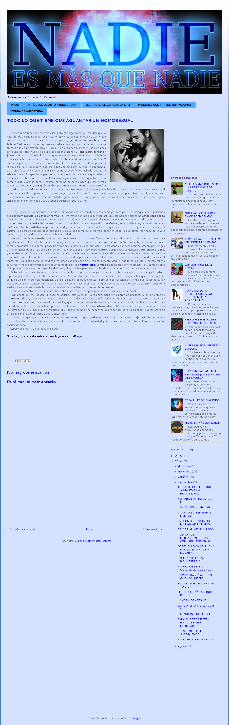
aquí (80, 336)
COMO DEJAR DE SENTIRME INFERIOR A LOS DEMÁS (203, 240)
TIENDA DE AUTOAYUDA (27, 111)
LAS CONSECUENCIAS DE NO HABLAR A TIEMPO (194, 522)
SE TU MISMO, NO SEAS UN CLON (196, 607)
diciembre (184, 466)
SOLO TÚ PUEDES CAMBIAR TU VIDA (196, 584)
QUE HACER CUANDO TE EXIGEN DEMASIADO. (201, 214)
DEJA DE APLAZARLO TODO (196, 529)
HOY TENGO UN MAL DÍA (194, 507)
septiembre (185, 482)
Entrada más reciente (22, 529)
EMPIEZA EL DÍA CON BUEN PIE (196, 593)
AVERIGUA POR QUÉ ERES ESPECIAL (202, 346)
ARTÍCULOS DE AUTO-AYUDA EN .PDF (52, 104)
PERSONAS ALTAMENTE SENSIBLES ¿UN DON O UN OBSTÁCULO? (202, 374)
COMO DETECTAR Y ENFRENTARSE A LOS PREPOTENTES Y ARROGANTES (199, 295)
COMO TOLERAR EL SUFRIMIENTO (190, 632)
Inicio (89, 529)
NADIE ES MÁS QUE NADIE (202, 423)
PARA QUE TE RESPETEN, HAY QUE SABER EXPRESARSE (194, 622)
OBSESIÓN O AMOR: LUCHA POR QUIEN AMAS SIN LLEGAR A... (196, 549)
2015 (178, 456)
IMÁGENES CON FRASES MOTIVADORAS (165, 104)
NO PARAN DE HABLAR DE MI (195, 500)
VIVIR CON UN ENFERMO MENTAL (194, 514)
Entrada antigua (152, 529)
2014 (178, 461)
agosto (182, 646)
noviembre (185, 471)
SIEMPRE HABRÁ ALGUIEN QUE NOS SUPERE (195, 576)
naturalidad (87, 264)
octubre (183, 477)
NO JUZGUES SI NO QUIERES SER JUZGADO (195, 567)
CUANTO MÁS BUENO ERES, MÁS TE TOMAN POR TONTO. (203, 187)
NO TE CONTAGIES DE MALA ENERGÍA (192, 559)
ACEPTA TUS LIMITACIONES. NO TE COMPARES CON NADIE (194, 537)
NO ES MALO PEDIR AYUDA (195, 639)
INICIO (15, 104)
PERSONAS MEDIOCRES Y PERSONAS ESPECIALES (202, 321)
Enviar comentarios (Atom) (94, 541)
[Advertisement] (68, 345)
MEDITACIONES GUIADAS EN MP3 (108, 104)
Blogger (135, 718)
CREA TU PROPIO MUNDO (202, 400)
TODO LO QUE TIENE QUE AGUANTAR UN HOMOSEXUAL (195, 490)
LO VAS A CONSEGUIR (192, 600)
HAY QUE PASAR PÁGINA (194, 614)
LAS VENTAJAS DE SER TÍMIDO (199, 266)
